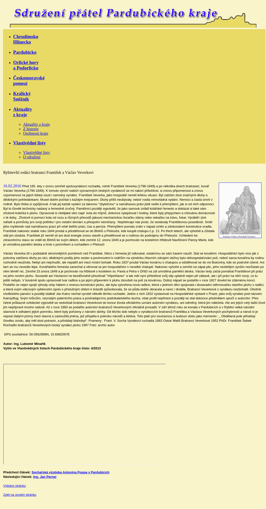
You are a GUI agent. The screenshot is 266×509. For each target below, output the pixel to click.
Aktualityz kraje (22, 112)
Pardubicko (25, 52)
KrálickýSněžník (22, 96)
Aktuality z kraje (36, 124)
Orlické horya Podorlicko (26, 65)
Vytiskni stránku (14, 486)
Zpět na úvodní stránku (19, 495)
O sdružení (32, 157)
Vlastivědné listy (29, 142)
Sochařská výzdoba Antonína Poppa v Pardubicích (70, 472)
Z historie (31, 129)
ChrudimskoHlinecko (25, 39)
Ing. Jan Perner (45, 477)
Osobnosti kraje (35, 133)
